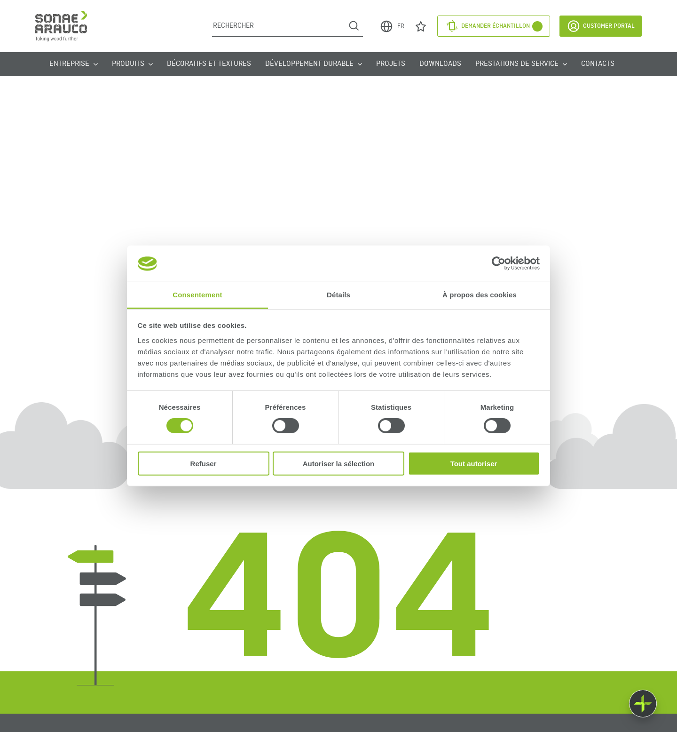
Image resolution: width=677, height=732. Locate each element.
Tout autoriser (473, 463)
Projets (390, 64)
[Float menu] (643, 703)
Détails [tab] (338, 295)
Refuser (203, 463)
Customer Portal (601, 26)
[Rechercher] (278, 26)
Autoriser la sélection (339, 463)
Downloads (440, 64)
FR (391, 26)
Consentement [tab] (197, 295)
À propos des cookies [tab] (479, 295)
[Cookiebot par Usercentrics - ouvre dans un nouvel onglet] (498, 263)
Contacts (597, 64)
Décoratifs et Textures (209, 64)
